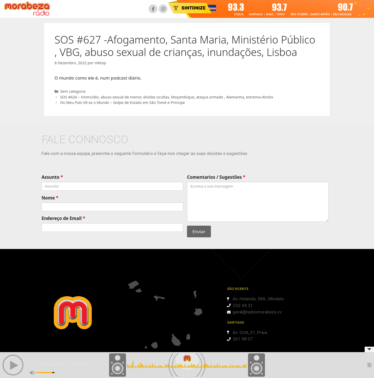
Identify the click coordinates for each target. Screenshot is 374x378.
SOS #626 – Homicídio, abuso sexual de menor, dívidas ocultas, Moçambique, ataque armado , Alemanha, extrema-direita (166, 97)
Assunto (52, 177)
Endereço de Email (63, 218)
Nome (50, 198)
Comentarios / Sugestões (216, 177)
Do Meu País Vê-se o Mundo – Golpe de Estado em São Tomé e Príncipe (122, 102)
